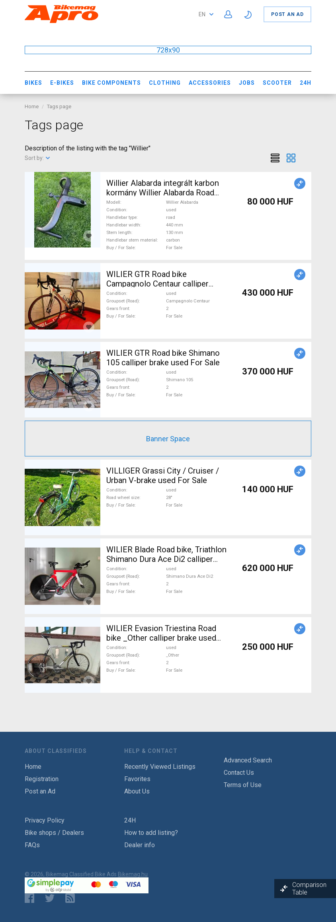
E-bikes (62, 83)
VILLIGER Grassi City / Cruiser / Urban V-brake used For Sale (162, 475)
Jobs (247, 83)
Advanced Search (248, 760)
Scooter (277, 83)
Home (32, 106)
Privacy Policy (44, 820)
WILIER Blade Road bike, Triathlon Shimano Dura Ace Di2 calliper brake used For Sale (166, 559)
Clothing (165, 83)
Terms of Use (243, 785)
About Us (137, 791)
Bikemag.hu (133, 874)
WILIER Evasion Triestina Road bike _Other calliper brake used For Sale (161, 638)
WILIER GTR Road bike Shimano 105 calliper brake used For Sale (163, 357)
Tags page (59, 106)
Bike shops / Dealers (54, 832)
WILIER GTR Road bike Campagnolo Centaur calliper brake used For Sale (157, 283)
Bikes (33, 83)
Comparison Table (309, 888)
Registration (42, 779)
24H (305, 83)
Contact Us (239, 772)
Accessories (210, 83)
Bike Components (111, 83)
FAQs (32, 845)
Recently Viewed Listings (159, 766)
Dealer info (139, 845)
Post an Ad (287, 14)
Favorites (137, 779)
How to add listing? (151, 832)
